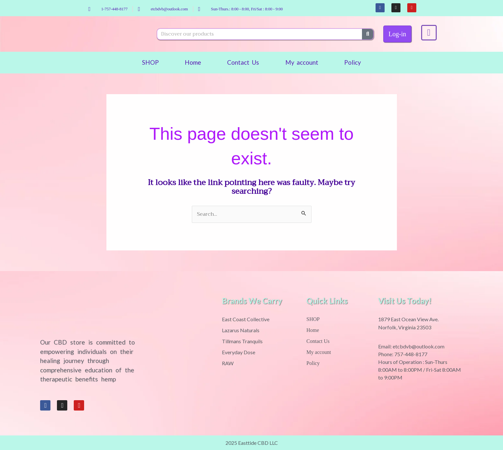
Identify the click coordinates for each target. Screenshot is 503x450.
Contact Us (243, 62)
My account (302, 62)
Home (193, 62)
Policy (352, 62)
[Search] (367, 34)
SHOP (150, 62)
